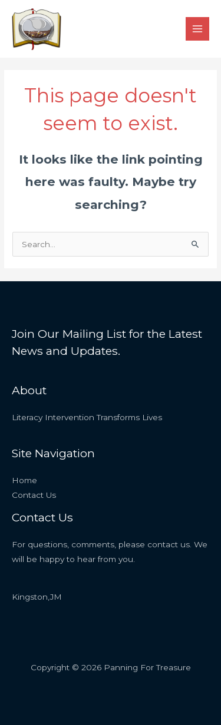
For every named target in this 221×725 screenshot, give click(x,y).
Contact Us (34, 495)
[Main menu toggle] (198, 29)
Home (24, 480)
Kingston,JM (37, 596)
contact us (168, 544)
